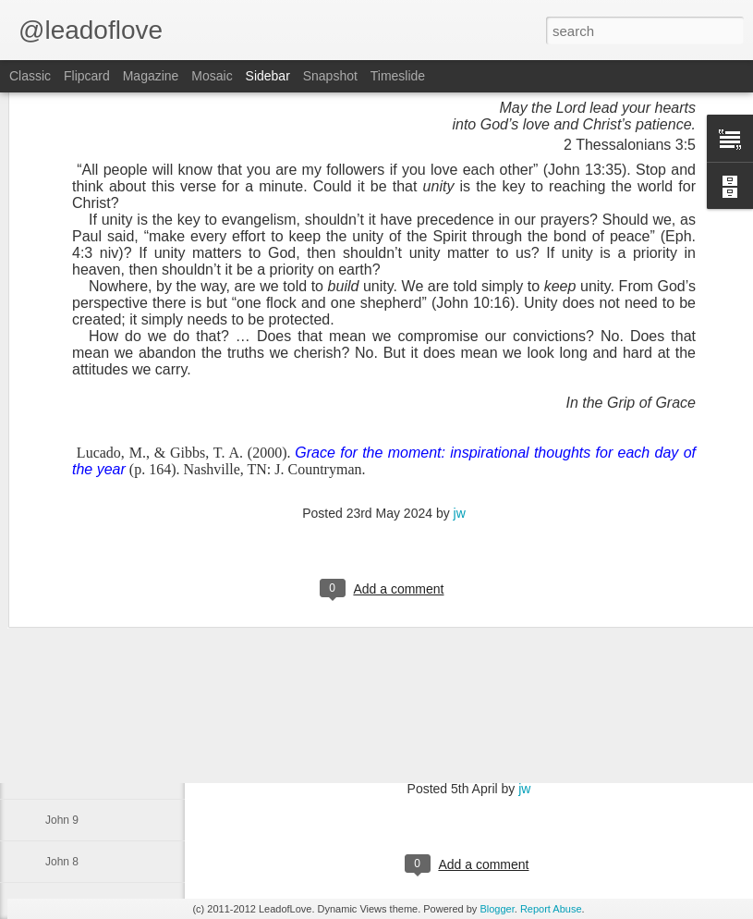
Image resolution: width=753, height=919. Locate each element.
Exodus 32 (71, 736)
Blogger (497, 908)
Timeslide (397, 75)
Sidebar (268, 75)
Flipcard (87, 75)
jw (460, 373)
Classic (30, 75)
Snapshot (330, 75)
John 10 (65, 778)
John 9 (62, 820)
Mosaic (211, 75)
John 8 (62, 861)
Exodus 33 (71, 695)
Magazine (151, 75)
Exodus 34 (71, 653)
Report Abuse (551, 908)
